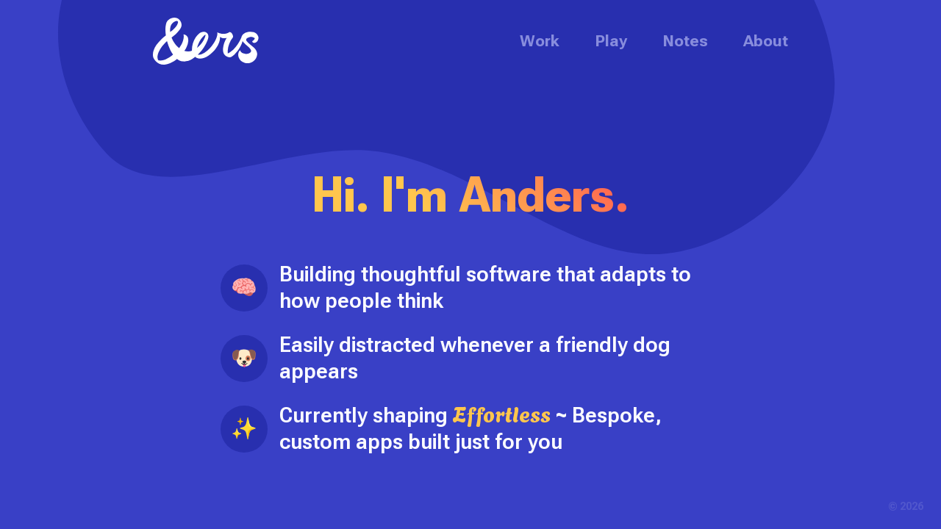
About (765, 41)
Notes (685, 41)
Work (539, 41)
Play (611, 41)
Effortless (502, 412)
